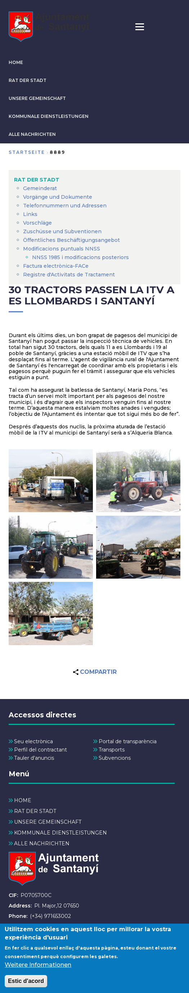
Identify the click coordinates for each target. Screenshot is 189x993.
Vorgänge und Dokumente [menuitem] (57, 197)
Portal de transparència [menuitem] (128, 741)
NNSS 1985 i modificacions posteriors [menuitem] (81, 257)
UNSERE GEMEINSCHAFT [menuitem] (47, 821)
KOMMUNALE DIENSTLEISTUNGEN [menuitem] (60, 832)
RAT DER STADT (27, 80)
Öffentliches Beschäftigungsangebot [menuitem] (71, 240)
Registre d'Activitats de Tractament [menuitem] (69, 274)
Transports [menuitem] (112, 749)
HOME (16, 62)
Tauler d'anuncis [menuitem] (34, 757)
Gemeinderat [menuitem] (40, 188)
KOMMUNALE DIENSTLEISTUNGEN (49, 116)
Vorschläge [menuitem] (37, 223)
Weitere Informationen (38, 968)
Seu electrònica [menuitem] (33, 741)
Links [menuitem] (30, 214)
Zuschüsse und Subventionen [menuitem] (62, 231)
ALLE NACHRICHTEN (32, 134)
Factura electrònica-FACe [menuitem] (56, 266)
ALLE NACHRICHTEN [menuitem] (41, 843)
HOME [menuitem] (22, 800)
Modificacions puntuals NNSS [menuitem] (61, 248)
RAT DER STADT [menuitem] (36, 179)
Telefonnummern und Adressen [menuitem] (65, 205)
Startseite (27, 152)
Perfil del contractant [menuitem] (40, 749)
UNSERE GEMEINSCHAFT (37, 98)
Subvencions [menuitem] (115, 757)
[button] (51, 480)
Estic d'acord (26, 984)
